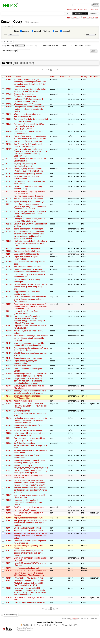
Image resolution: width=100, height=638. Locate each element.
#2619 (8, 571)
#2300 (8, 262)
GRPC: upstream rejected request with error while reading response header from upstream (30, 299)
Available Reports (73, 17)
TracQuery (74, 618)
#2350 (8, 284)
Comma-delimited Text (47, 625)
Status (16, 31)
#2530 (8, 443)
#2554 (8, 475)
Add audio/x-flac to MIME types (27, 251)
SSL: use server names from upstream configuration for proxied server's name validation (30, 490)
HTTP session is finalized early (27, 568)
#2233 (8, 219)
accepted (25, 31)
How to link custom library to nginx (28, 530)
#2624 (8, 581)
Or (84, 35)
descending (32, 46)
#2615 (8, 558)
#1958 (8, 89)
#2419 (8, 336)
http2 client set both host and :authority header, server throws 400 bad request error (30, 243)
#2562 (8, 488)
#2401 (8, 326)
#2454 (8, 378)
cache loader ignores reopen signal (28, 229)
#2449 (8, 373)
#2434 (8, 358)
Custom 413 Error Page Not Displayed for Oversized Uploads (30, 542)
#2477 (8, 396)
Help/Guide (82, 10)
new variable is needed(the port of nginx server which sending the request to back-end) (31, 338)
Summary (17, 77)
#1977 (8, 99)
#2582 (8, 513)
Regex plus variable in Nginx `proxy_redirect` (26, 258)
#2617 (8, 563)
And (5, 35)
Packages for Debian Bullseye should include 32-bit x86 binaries (29, 220)
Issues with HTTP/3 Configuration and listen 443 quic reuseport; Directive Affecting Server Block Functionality (30, 573)
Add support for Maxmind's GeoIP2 (28, 141)
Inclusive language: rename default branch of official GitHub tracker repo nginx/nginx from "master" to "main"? (29, 482)
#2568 (8, 500)
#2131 (8, 158)
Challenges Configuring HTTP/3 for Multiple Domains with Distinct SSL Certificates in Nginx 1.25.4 (28, 583)
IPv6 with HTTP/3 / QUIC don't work (29, 578)
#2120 (8, 144)
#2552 (8, 470)
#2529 (8, 438)
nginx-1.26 (94, 403)
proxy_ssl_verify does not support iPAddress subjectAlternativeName (28, 170)
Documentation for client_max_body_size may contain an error (30, 413)
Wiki (68, 13)
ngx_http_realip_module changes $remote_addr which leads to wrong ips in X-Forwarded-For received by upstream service (30, 152)
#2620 (8, 578)
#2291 (8, 257)
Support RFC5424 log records (26, 254)
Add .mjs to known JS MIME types (28, 199)
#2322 (8, 274)
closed (47, 31)
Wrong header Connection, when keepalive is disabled (27, 115)
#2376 (8, 297)
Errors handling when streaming (27, 528)
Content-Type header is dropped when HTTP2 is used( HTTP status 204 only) (30, 137)
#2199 (8, 186)
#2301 (8, 267)
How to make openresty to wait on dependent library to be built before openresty (28, 553)
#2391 (8, 311)
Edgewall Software (26, 630)
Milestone (94, 77)
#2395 (8, 316)
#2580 (8, 510)
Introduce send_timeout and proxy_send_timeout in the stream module (28, 502)
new (56, 31)
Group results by (8, 46)
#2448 (8, 369)
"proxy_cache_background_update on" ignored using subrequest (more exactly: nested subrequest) (31, 306)
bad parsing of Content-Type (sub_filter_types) (26, 312)
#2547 (8, 460)
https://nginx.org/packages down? (28, 518)
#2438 (8, 361)
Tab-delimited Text (70, 625)
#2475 (8, 391)
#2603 (8, 520)
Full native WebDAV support (25, 510)
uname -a (77, 46)
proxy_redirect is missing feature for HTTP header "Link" (29, 397)
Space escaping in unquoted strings (29, 201)
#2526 (8, 430)
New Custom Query (90, 17)
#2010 (8, 107)
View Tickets (80, 13)
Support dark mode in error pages (28, 358)
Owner (62, 77)
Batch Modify (11, 614)
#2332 (8, 279)
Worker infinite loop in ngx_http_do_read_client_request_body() (31, 466)
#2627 (8, 602)
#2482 (8, 401)
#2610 (8, 546)
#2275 (8, 248)
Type (69, 77)
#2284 (8, 254)
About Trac (94, 10)
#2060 (8, 124)
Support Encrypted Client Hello (27, 248)
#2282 (8, 251)
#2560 (8, 480)
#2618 (8, 568)
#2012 (8, 114)
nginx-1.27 (94, 513)
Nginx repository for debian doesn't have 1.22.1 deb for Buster (31, 349)
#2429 (8, 353)
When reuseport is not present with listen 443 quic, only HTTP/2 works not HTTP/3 (30, 405)
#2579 (8, 507)
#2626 (8, 597)
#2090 (8, 131)
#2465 (8, 386)
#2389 (8, 304)
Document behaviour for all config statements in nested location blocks (29, 270)
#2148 (8, 169)
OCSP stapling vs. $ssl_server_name (29, 507)
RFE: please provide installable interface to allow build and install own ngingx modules (31, 522)
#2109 (8, 136)
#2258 (8, 231)
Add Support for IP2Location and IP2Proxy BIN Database (28, 145)
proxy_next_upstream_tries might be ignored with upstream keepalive (29, 344)
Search (93, 13)
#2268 (8, 241)
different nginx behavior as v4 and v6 (29, 602)
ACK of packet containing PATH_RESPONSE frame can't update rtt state (31, 445)
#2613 (8, 551)
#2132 (8, 164)
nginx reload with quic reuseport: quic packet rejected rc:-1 (30, 434)
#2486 (8, 411)
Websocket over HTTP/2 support (28, 104)
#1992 (8, 104)
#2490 (8, 418)
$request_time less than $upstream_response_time (25, 95)
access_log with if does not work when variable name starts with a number (30, 392)
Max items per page (9, 51)
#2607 (8, 530)
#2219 (8, 201)
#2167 (8, 176)
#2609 (8, 541)
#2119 (8, 141)
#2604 (8, 528)
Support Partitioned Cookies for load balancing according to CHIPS (29, 461)
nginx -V (86, 46)
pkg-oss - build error (22, 366)
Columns (9, 41)
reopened (66, 31)
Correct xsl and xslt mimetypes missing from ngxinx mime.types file (30, 471)
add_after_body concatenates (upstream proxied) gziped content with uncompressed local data (30, 206)
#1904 (8, 79)
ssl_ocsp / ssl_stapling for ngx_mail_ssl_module (25, 165)
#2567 (8, 495)
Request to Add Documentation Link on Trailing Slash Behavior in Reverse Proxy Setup (30, 535)
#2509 (8, 425)
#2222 (8, 204)
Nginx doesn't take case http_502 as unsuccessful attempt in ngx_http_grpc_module (29, 126)
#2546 (8, 455)
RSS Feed (27, 625)
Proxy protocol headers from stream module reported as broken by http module (29, 109)
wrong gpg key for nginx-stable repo (29, 430)
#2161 (8, 174)
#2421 (8, 343)
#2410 (8, 331)
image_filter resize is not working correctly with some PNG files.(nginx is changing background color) (30, 380)
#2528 (8, 433)
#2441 (8, 366)
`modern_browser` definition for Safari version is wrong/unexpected (30, 90)
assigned (37, 31)
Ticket (8, 77)
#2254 (8, 229)
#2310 (8, 269)
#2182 (8, 181)
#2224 (8, 211)
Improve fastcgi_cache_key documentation (25, 362)
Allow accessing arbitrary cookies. (28, 174)
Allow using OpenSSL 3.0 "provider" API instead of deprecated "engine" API (30, 374)
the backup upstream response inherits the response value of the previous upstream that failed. (30, 420)
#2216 (8, 199)
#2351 (8, 292)
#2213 (8, 191)
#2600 (8, 518)
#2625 (8, 588)
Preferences (71, 10)
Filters (9, 26)
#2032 (8, 119)
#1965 (8, 94)
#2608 (8, 533)
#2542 (8, 450)
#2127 (8, 149)
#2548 (8, 465)
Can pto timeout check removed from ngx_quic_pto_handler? (29, 439)
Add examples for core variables (27, 267)
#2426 (8, 348)
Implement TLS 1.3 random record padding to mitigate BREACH (28, 100)
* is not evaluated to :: (23, 401)
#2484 (8, 403)
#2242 (8, 224)
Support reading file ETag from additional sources (27, 293)
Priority (84, 77)
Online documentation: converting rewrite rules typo (28, 187)
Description (66, 46)
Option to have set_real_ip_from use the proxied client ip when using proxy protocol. (30, 286)
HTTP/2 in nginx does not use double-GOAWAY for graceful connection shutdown (30, 213)
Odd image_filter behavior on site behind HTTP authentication (31, 120)
